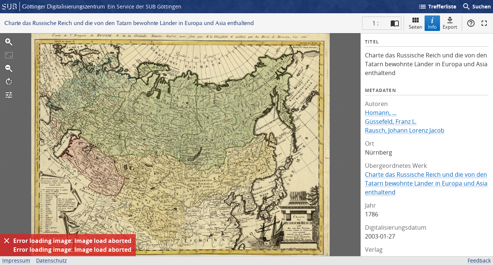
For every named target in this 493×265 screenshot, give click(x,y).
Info (432, 23)
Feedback (479, 260)
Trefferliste (437, 6)
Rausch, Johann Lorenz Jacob (404, 130)
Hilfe (471, 23)
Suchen (476, 6)
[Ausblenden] (6, 240)
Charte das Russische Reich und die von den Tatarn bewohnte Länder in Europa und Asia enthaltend (426, 183)
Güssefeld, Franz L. (390, 121)
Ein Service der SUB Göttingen (144, 6)
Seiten (415, 23)
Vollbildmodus (484, 23)
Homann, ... (381, 113)
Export (450, 23)
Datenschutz (51, 260)
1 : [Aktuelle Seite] (375, 23)
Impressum (16, 260)
